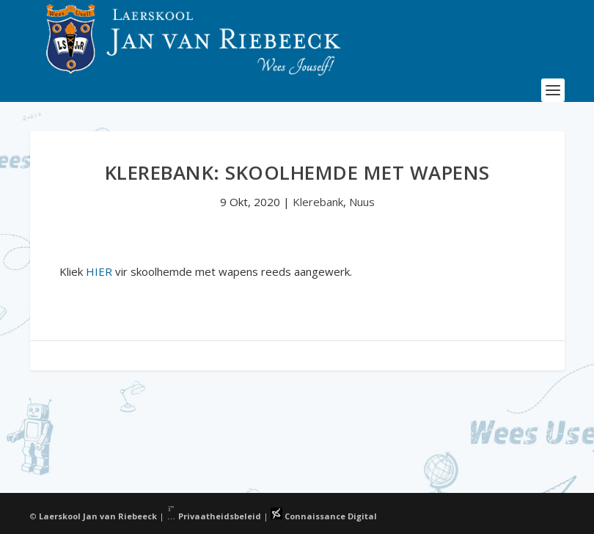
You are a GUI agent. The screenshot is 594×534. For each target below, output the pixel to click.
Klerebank (318, 201)
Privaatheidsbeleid (214, 516)
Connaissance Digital (324, 516)
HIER (99, 271)
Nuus (362, 201)
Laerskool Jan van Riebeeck (98, 516)
